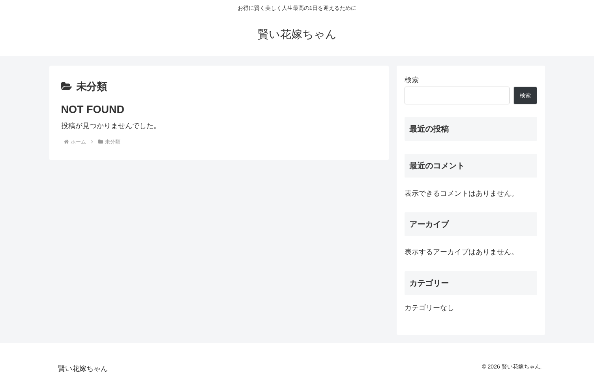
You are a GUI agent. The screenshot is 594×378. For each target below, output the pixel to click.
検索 (412, 80)
